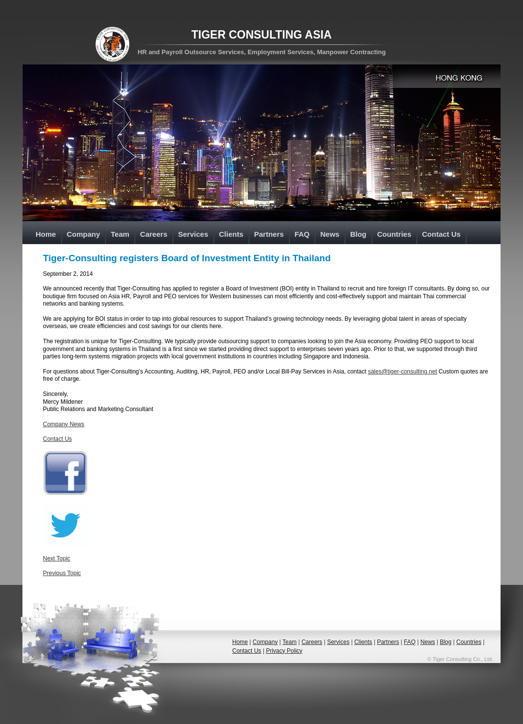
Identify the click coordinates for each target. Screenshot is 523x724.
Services (193, 234)
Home (46, 234)
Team (120, 234)
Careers (153, 234)
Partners (269, 234)
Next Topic (56, 558)
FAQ (302, 234)
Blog (358, 234)
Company (83, 234)
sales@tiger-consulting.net (402, 371)
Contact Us (441, 234)
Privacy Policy (284, 650)
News (329, 234)
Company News (63, 424)
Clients (231, 234)
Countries (394, 234)
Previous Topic (62, 573)
